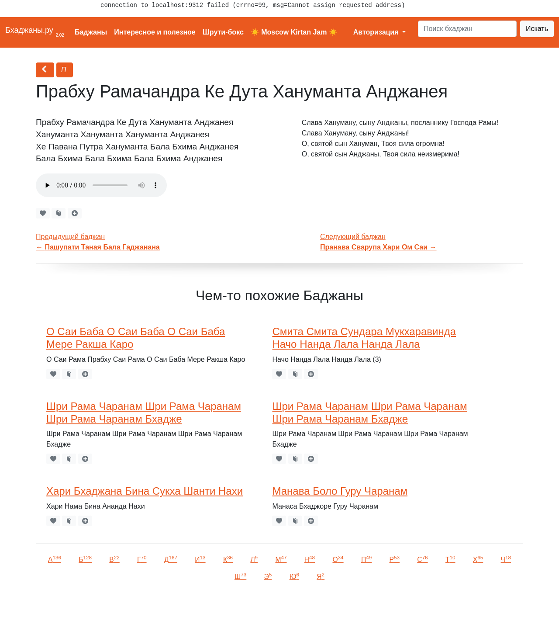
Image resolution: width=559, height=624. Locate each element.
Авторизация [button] (376, 32)
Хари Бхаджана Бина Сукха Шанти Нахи (144, 491)
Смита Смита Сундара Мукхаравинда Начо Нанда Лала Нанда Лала (364, 338)
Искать (537, 28)
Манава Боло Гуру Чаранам (339, 491)
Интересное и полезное (155, 32)
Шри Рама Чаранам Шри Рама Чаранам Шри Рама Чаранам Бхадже (143, 412)
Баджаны (91, 32)
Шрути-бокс (223, 32)
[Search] (467, 29)
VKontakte (107, 605)
